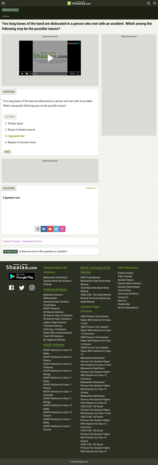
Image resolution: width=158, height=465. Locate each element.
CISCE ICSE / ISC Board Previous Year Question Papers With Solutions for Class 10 (95, 448)
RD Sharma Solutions (53, 312)
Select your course (10, 10)
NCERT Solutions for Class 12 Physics (57, 359)
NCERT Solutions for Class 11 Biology (57, 400)
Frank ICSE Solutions (53, 336)
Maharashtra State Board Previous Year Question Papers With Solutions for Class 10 (95, 399)
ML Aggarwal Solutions (54, 339)
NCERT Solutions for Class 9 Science (57, 428)
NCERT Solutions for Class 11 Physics (57, 386)
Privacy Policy (124, 290)
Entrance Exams (125, 273)
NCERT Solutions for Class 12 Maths (57, 352)
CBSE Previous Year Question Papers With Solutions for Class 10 (96, 351)
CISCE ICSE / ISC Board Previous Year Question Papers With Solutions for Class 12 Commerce (95, 422)
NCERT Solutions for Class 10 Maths (57, 407)
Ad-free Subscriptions (128, 307)
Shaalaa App (124, 304)
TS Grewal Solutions (53, 326)
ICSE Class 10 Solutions (54, 329)
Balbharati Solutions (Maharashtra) (53, 296)
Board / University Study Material (95, 270)
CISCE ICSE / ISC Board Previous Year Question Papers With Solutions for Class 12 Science (95, 435)
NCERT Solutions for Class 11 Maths (57, 379)
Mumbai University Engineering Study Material (95, 300)
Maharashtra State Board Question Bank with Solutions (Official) (57, 281)
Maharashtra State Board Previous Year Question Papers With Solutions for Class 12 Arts (96, 361)
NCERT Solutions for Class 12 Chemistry (57, 366)
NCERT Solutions (51, 308)
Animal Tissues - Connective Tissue (22, 241)
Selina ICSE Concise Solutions (57, 333)
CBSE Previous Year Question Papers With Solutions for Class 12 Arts (96, 320)
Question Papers (126, 280)
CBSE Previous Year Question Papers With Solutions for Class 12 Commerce (96, 330)
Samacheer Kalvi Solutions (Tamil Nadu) (56, 303)
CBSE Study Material (90, 277)
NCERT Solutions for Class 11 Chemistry (57, 393)
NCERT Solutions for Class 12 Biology (57, 372)
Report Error (10, 252)
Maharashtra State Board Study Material (95, 282)
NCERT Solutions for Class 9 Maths (57, 421)
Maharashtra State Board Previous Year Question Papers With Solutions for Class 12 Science (95, 387)
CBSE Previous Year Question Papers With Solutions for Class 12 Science (96, 340)
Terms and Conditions (128, 293)
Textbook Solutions (55, 289)
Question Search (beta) (129, 287)
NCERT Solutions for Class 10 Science (57, 414)
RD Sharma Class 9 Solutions (57, 319)
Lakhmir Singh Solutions (55, 322)
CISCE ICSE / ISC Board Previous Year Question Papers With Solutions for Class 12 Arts (96, 410)
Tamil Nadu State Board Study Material (95, 289)
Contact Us (123, 297)
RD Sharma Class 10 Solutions (58, 315)
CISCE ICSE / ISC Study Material (96, 295)
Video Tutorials (125, 276)
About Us (122, 300)
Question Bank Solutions (129, 283)
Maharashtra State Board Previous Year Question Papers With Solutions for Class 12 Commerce (95, 373)
